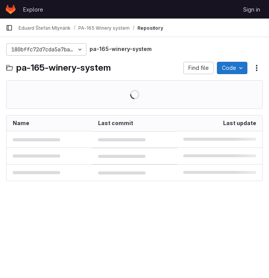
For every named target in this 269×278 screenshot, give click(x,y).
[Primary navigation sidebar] (9, 28)
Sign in (251, 9)
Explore (33, 9)
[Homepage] (10, 9)
